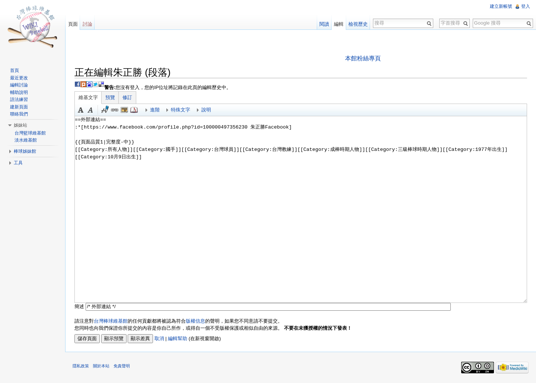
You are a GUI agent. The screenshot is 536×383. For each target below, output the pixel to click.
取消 (160, 338)
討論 (87, 24)
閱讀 (324, 24)
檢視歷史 (358, 24)
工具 (18, 162)
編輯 (339, 24)
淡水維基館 (26, 140)
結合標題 (125, 110)
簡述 (79, 306)
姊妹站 (20, 125)
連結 (115, 110)
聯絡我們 (19, 114)
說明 (206, 110)
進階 (155, 110)
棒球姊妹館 (25, 151)
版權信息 (195, 321)
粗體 (81, 110)
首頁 (14, 70)
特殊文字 (181, 110)
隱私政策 (81, 366)
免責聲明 (122, 366)
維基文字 (88, 97)
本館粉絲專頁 (363, 58)
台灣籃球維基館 (30, 133)
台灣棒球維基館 (111, 321)
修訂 (128, 97)
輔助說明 (19, 92)
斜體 (91, 110)
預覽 (110, 97)
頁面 (73, 24)
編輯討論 (19, 85)
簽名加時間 (105, 110)
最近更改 (19, 77)
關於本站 (101, 366)
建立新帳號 (501, 6)
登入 (525, 6)
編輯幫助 (178, 338)
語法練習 (19, 99)
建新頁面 (19, 107)
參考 (134, 110)
